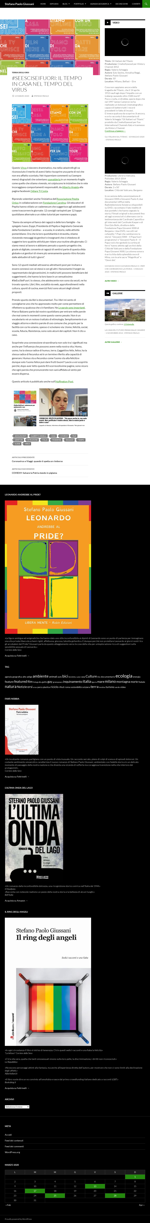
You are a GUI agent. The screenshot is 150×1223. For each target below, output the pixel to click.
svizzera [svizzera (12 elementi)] (86, 687)
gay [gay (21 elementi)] (49, 681)
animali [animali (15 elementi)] (53, 676)
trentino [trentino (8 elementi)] (102, 687)
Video (115, 22)
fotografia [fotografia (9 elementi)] (37, 682)
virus (27, 444)
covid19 (64, 436)
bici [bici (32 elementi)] (65, 676)
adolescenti (21, 436)
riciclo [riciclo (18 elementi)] (54, 687)
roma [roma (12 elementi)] (67, 687)
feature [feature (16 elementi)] (9, 681)
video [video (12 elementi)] (123, 687)
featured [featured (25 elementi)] (20, 681)
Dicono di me (122, 4)
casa (53, 436)
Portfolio (79, 4)
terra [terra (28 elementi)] (94, 686)
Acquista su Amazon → (16, 900)
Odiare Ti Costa (39, 191)
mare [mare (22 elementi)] (100, 681)
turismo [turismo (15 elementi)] (110, 686)
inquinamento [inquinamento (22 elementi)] (72, 681)
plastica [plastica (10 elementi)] (46, 687)
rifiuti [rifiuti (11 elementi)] (61, 687)
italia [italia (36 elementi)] (87, 681)
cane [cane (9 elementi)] (78, 677)
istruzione (32, 440)
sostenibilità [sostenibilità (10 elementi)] (76, 687)
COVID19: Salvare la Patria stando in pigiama (50, 470)
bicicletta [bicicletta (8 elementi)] (72, 677)
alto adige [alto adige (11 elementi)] (27, 676)
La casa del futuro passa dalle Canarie (125, 330)
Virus (24, 167)
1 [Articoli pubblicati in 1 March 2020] (135, 1176)
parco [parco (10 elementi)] (39, 687)
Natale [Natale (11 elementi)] (141, 682)
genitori (19, 440)
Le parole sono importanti (71, 307)
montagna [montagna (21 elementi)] (123, 681)
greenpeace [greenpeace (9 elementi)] (58, 682)
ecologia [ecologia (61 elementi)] (124, 676)
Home (43, 4)
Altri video (112, 281)
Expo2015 (54, 4)
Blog (65, 4)
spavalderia (54, 179)
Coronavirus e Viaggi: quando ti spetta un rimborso (50, 459)
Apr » (141, 1205)
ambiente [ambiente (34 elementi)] (41, 676)
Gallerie (117, 293)
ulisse (17, 444)
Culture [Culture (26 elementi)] (91, 676)
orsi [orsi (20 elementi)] (30, 687)
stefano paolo (41, 96)
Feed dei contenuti (14, 1140)
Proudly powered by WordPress (18, 1219)
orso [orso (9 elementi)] (35, 687)
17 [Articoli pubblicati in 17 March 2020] (35, 1190)
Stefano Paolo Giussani (19, 4)
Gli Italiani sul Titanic (116, 137)
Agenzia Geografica (99, 4)
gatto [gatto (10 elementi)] (44, 682)
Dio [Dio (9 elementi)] (98, 677)
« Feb (8, 1205)
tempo (81, 440)
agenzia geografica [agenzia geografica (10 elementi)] (13, 677)
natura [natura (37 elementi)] (11, 686)
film (74, 436)
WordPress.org (12, 1152)
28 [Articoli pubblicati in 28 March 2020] (115, 1195)
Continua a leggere (115, 131)
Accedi (8, 1134)
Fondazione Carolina (54, 202)
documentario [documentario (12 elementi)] (108, 676)
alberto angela (39, 436)
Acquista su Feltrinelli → (17, 655)
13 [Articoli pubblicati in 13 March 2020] (95, 1186)
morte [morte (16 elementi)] (134, 681)
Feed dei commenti (14, 1146)
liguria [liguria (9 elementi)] (94, 682)
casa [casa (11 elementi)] (83, 676)
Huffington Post (64, 381)
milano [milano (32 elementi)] (110, 681)
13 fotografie (129, 324)
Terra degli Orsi (20, 72)
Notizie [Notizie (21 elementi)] (22, 687)
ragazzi (70, 440)
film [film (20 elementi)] (30, 681)
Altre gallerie (113, 342)
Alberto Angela (70, 187)
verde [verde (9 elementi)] (117, 687)
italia (45, 440)
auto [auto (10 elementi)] (60, 677)
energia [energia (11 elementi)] (136, 676)
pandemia (56, 440)
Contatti (136, 4)
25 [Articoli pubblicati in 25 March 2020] (55, 1195)
